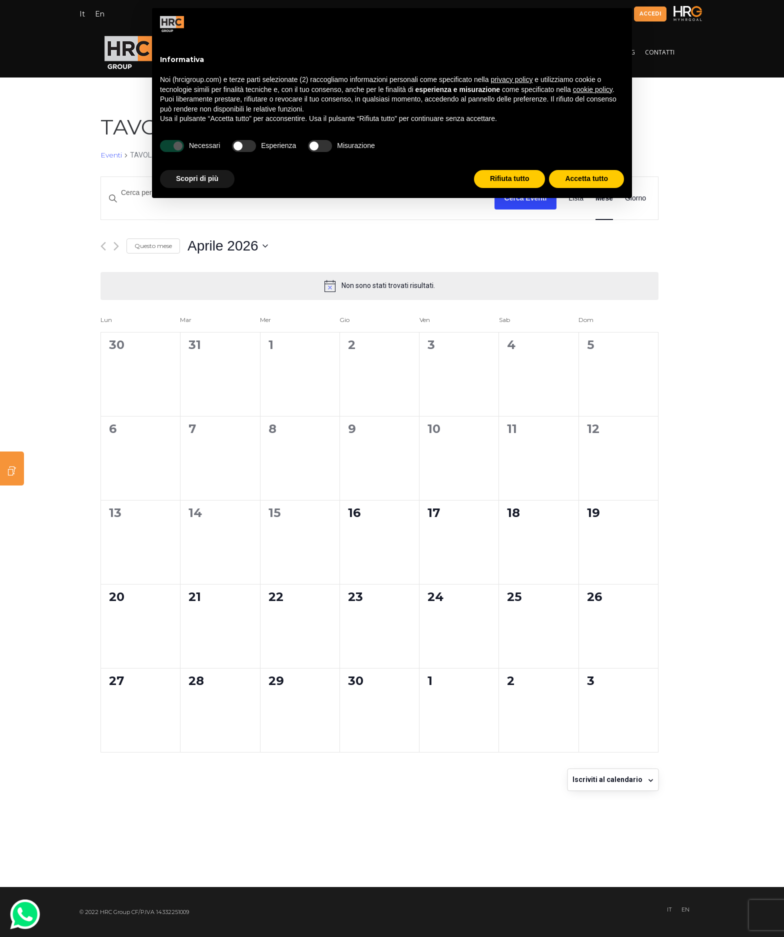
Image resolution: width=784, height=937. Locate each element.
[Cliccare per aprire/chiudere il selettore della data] (228, 246)
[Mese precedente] (103, 246)
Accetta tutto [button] (586, 178)
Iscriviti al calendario (607, 780)
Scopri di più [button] (197, 178)
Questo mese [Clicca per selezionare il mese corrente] (153, 246)
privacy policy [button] (511, 80)
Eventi (111, 155)
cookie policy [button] (592, 90)
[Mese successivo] (116, 246)
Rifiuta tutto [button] (510, 178)
